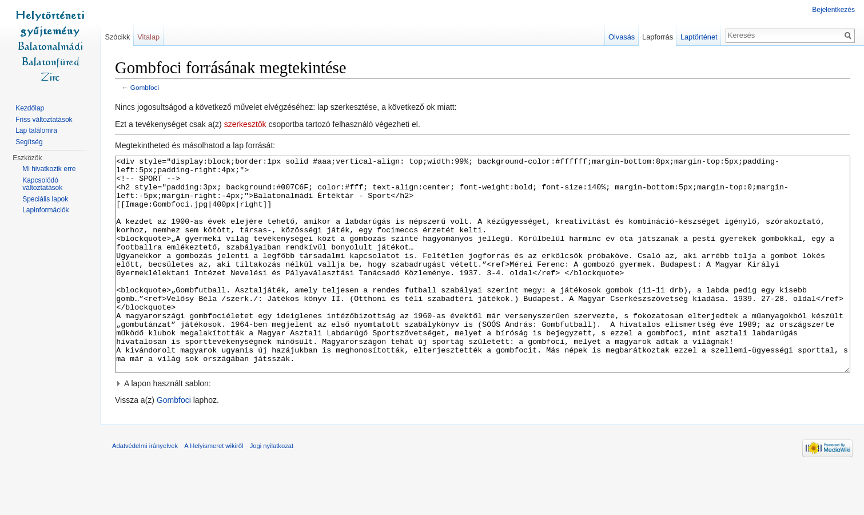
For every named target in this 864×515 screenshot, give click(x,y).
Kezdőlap (29, 108)
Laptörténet (699, 37)
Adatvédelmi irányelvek (145, 488)
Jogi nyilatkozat (272, 488)
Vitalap (148, 37)
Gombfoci (144, 87)
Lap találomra (36, 130)
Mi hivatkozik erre (48, 169)
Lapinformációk (45, 210)
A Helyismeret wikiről (213, 488)
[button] (482, 426)
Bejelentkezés (833, 10)
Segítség (28, 142)
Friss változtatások (43, 120)
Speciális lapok (45, 199)
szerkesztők (245, 124)
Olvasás (621, 37)
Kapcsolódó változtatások (42, 184)
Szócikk (117, 37)
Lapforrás (657, 37)
